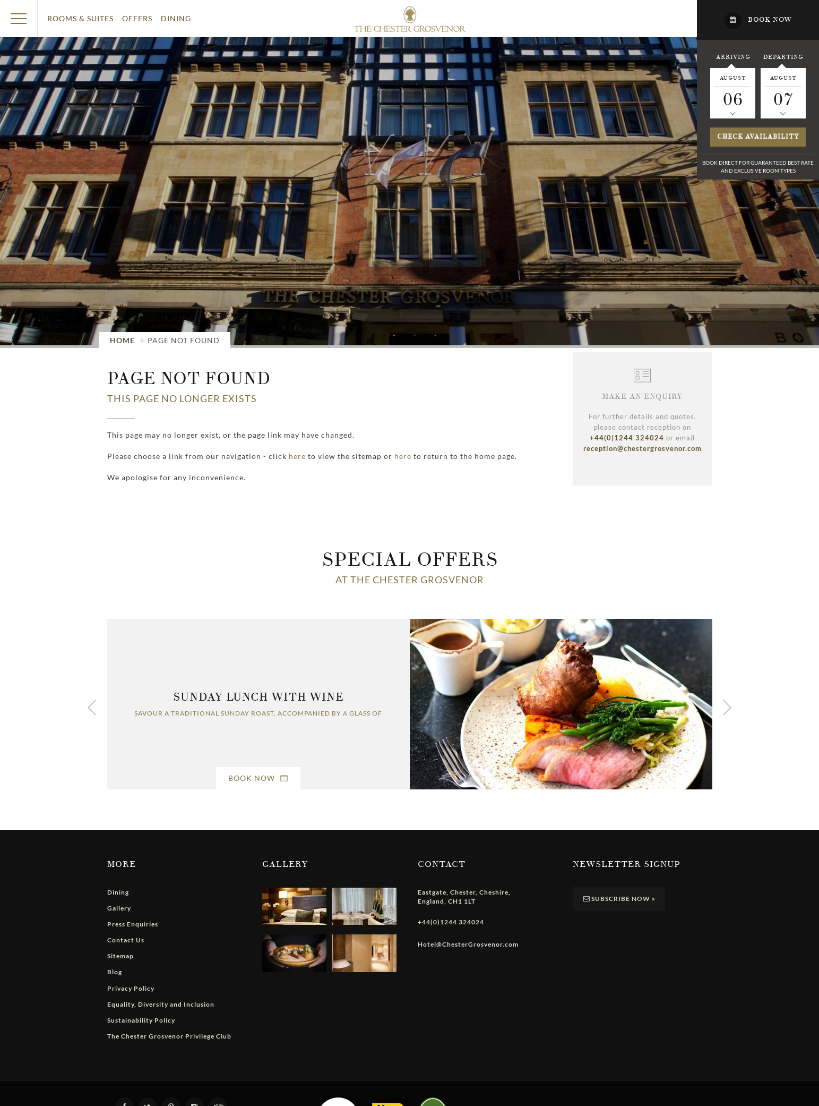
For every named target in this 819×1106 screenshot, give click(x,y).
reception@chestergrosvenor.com (642, 448)
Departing (783, 57)
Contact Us (125, 940)
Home (122, 340)
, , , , (464, 896)
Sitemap (120, 956)
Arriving (733, 57)
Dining (176, 18)
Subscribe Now (619, 899)
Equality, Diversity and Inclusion (160, 1004)
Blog (114, 972)
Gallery (119, 908)
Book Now (258, 777)
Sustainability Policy (141, 1020)
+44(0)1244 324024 (627, 437)
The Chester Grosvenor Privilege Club (169, 1036)
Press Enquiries (132, 924)
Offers (137, 18)
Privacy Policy (130, 988)
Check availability (758, 137)
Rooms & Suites (80, 18)
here (297, 456)
